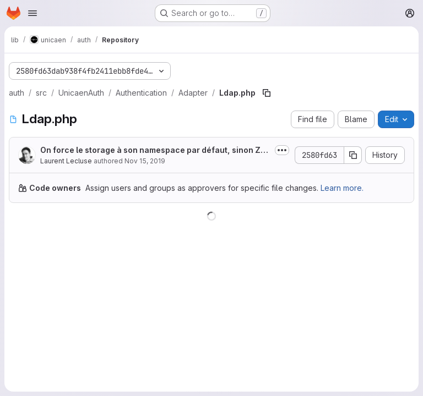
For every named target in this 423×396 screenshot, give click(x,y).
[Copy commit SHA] (353, 155)
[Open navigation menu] (32, 13)
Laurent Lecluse (66, 161)
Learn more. (342, 188)
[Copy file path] (266, 93)
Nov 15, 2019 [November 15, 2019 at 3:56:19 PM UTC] (144, 161)
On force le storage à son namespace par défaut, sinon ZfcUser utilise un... (154, 150)
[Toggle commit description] (282, 150)
